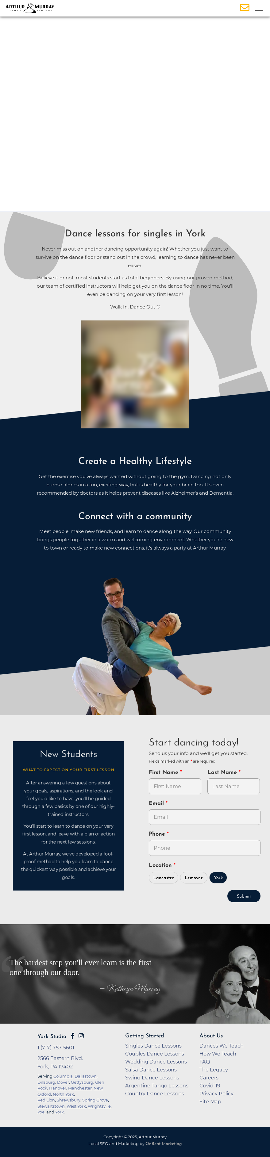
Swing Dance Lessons (152, 1078)
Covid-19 (209, 1085)
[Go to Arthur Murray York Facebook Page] (72, 1036)
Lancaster (163, 878)
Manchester (80, 1088)
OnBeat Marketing (163, 1144)
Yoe (40, 1111)
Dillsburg (46, 1082)
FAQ (204, 1062)
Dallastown (86, 1076)
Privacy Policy (216, 1093)
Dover (63, 1082)
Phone (158, 834)
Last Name (223, 773)
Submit (244, 896)
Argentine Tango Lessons (156, 1085)
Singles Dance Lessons (153, 1046)
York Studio (51, 1036)
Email (157, 803)
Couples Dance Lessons (154, 1054)
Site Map (210, 1101)
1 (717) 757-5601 (55, 1047)
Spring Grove (95, 1100)
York (218, 878)
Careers (208, 1078)
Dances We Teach (221, 1046)
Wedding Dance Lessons (156, 1062)
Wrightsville (99, 1106)
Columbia (63, 1076)
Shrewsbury (68, 1100)
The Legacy (213, 1070)
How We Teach (217, 1054)
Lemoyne (194, 878)
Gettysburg (82, 1082)
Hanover (57, 1088)
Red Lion (46, 1100)
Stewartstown (51, 1106)
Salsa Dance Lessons (151, 1070)
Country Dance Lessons (154, 1093)
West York (76, 1106)
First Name (164, 773)
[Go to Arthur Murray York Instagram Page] (81, 1036)
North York (63, 1094)
